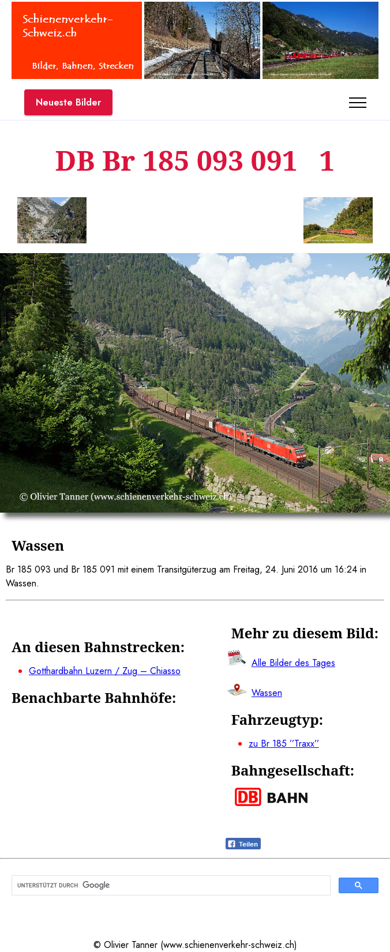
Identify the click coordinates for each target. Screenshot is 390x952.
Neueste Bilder (68, 102)
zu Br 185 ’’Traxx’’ (284, 743)
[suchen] (169, 885)
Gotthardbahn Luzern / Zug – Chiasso (105, 671)
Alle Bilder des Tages (293, 662)
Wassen (267, 692)
